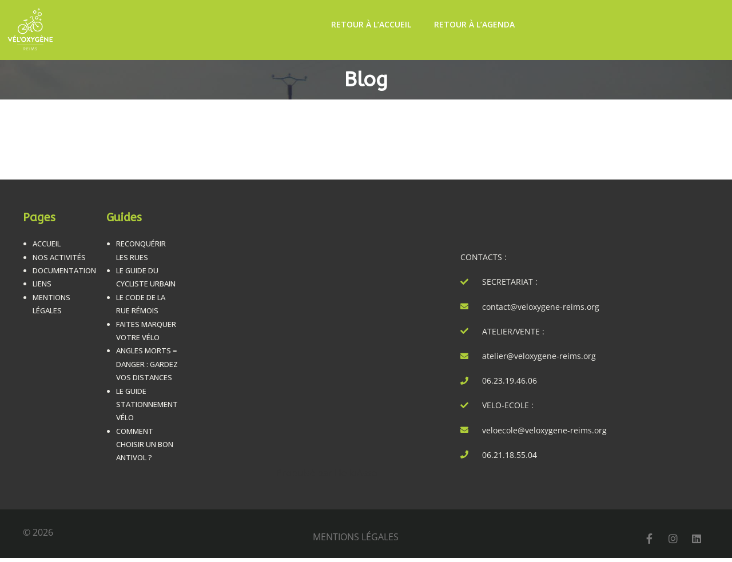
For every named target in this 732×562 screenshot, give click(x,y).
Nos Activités (59, 257)
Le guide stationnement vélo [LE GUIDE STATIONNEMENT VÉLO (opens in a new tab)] (147, 404)
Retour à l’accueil (371, 24)
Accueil (47, 243)
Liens (42, 283)
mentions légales (356, 537)
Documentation (64, 270)
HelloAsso (356, 473)
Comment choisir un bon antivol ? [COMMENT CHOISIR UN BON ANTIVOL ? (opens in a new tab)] (144, 444)
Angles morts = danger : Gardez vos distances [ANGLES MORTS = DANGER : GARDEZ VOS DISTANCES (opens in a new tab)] (147, 363)
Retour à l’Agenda (474, 24)
